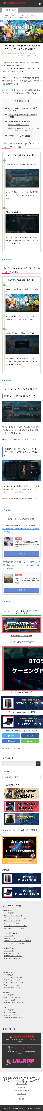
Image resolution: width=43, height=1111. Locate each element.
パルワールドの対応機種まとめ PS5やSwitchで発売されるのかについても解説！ (21, 529)
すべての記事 (9, 913)
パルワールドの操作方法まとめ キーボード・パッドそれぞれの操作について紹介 (21, 565)
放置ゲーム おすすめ (12, 980)
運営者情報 (21, 1087)
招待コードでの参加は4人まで (18, 125)
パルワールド (10, 10)
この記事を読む (21, 554)
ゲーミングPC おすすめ (13, 916)
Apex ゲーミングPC (11, 923)
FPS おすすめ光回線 (12, 997)
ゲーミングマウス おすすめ (14, 943)
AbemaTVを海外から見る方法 (14, 1018)
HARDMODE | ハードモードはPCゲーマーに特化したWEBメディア (21, 1080)
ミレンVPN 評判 (10, 1015)
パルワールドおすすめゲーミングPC (15, 90)
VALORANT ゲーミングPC (14, 928)
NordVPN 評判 (10, 1012)
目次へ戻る (7, 259)
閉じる (25, 101)
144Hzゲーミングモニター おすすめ (17, 938)
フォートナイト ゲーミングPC (15, 926)
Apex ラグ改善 (10, 1000)
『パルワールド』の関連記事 (19, 136)
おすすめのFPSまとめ (12, 953)
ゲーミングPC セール (12, 921)
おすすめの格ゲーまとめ (13, 956)
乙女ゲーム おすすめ (12, 985)
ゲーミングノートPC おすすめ (15, 918)
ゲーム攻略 (17, 749)
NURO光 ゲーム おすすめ (14, 1003)
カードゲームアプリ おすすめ (15, 982)
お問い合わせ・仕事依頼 (21, 1090)
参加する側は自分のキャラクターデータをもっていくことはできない (24, 129)
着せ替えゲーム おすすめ (13, 988)
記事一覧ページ (21, 1094)
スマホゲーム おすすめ (13, 977)
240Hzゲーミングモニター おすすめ (17, 941)
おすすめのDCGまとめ (12, 958)
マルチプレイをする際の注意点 (20, 121)
